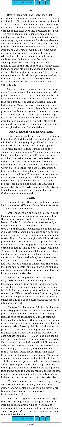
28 (42, 2)
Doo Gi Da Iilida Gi (23, 2)
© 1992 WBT (31, 424)
